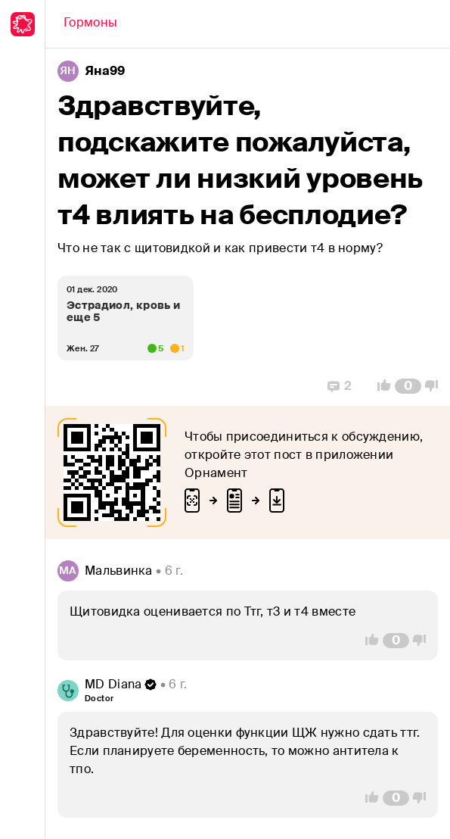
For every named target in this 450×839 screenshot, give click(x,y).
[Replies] (339, 386)
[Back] (90, 24)
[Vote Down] (435, 386)
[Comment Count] (408, 386)
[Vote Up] (380, 386)
